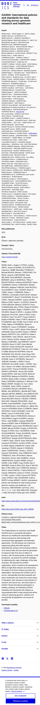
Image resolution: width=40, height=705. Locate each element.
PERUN (7, 608)
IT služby (5, 629)
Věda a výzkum (8, 623)
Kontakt (5, 649)
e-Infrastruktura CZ (11, 611)
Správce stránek (7, 670)
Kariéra (4, 636)
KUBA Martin (33, 133)
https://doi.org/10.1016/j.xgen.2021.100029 (18, 509)
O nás (4, 642)
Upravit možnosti (18, 694)
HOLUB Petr (20, 112)
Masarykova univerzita (14, 667)
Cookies (16, 670)
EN (28, 5)
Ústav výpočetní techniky (10, 257)
